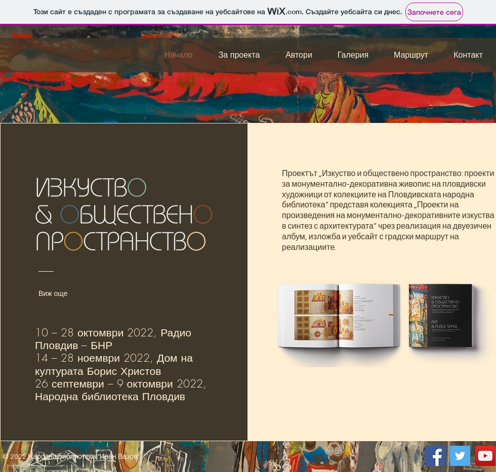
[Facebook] (435, 456)
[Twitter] (460, 456)
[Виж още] (61, 293)
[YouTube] (485, 456)
